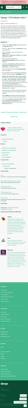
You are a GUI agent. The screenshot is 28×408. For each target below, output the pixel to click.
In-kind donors (5, 390)
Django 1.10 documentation (8, 163)
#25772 (7, 50)
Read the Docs (9, 209)
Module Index (7, 181)
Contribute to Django (5, 314)
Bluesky (2, 354)
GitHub (2, 347)
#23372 (23, 96)
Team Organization (5, 294)
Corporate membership (6, 371)
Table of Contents (16, 181)
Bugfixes (5, 141)
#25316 (10, 103)
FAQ (2, 175)
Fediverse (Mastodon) (5, 351)
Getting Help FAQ (4, 332)
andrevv (4, 400)
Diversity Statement (5, 301)
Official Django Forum (6, 192)
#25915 (24, 74)
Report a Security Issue (6, 319)
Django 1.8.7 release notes (20, 112)
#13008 (14, 80)
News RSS (3, 358)
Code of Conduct (4, 299)
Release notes (6, 166)
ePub (17, 207)
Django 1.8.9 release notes (7, 112)
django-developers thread (15, 37)
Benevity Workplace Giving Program (8, 376)
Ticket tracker (4, 198)
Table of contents (6, 152)
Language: (23, 398)
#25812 (10, 56)
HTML (11, 207)
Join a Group (3, 312)
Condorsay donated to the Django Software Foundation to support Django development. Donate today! (16, 129)
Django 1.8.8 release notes (8, 139)
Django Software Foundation (7, 296)
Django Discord (4, 334)
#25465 (4, 93)
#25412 (16, 66)
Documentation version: (20, 402)
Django (1, 7)
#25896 (4, 61)
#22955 (12, 88)
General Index (5, 154)
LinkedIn (2, 356)
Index (2, 181)
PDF (14, 207)
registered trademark (9, 405)
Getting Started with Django (7, 292)
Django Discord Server (6, 186)
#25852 (8, 70)
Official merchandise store (6, 373)
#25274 (10, 46)
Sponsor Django (4, 369)
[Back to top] (25, 405)
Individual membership (5, 321)
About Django (4, 290)
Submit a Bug (3, 316)
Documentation (6, 12)
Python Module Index (6, 157)
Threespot (4, 396)
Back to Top (14, 116)
